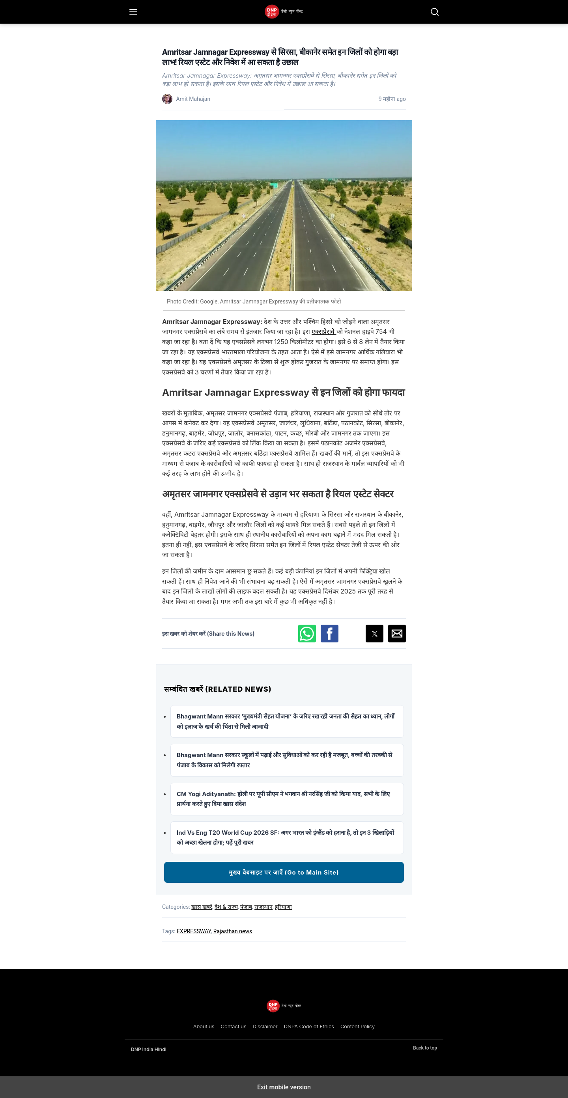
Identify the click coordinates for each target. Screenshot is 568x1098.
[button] (307, 633)
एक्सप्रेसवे (324, 331)
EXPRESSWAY (194, 931)
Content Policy (357, 1026)
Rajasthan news (232, 931)
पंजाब (246, 907)
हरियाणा (283, 907)
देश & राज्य (226, 907)
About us (204, 1026)
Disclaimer (265, 1026)
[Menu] (133, 11)
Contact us (234, 1026)
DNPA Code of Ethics (309, 1026)
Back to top (425, 1048)
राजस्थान (263, 907)
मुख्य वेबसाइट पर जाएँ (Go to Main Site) (284, 872)
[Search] (434, 11)
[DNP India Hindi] (284, 12)
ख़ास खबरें (201, 907)
